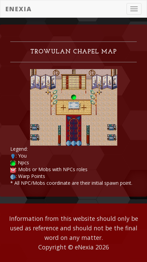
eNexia (18, 9)
